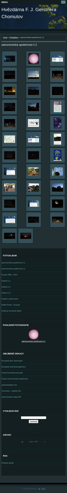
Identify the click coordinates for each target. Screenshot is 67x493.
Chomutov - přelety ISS (11, 391)
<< (22, 441)
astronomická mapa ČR (11, 397)
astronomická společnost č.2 (13, 269)
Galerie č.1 (6, 281)
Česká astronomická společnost (14, 379)
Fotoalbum (13, 37)
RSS (43, 489)
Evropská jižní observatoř (12, 361)
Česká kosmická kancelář (12, 373)
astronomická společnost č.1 (13, 263)
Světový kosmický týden (11, 311)
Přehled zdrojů (7, 463)
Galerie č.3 (6, 293)
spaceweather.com (9, 385)
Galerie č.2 (6, 287)
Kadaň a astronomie (9, 299)
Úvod (5, 37)
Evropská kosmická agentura (13, 367)
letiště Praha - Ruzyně (10, 305)
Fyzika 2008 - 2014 (9, 275)
